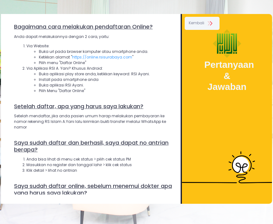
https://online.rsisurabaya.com (102, 57)
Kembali (201, 23)
